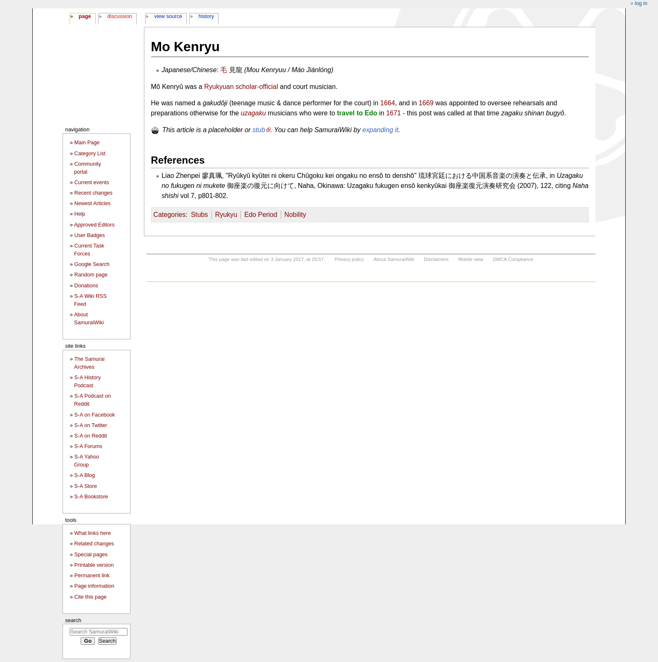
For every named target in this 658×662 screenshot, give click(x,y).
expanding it (381, 129)
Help (79, 214)
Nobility (295, 214)
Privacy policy (349, 259)
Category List (89, 153)
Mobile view (470, 259)
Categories (170, 214)
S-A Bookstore (91, 497)
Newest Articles (92, 203)
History (206, 16)
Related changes (94, 544)
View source (168, 16)
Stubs (199, 214)
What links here (92, 533)
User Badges (89, 235)
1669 (426, 103)
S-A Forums (88, 446)
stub (259, 129)
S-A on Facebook (94, 415)
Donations (86, 286)
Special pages (90, 555)
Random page (90, 275)
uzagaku (253, 113)
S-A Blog (84, 475)
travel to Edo (357, 113)
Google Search (92, 264)
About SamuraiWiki (393, 259)
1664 (387, 103)
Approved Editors (94, 225)
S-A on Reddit (90, 436)
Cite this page (90, 597)
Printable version (94, 565)
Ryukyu (226, 214)
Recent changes (93, 193)
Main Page (86, 143)
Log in (641, 3)
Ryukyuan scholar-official (241, 86)
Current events (91, 182)
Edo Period (260, 214)
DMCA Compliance (513, 259)
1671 (393, 113)
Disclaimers (436, 259)
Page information (94, 586)
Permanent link (92, 576)
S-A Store (85, 486)
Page (84, 16)
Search (73, 620)
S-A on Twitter (90, 425)
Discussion (119, 16)
